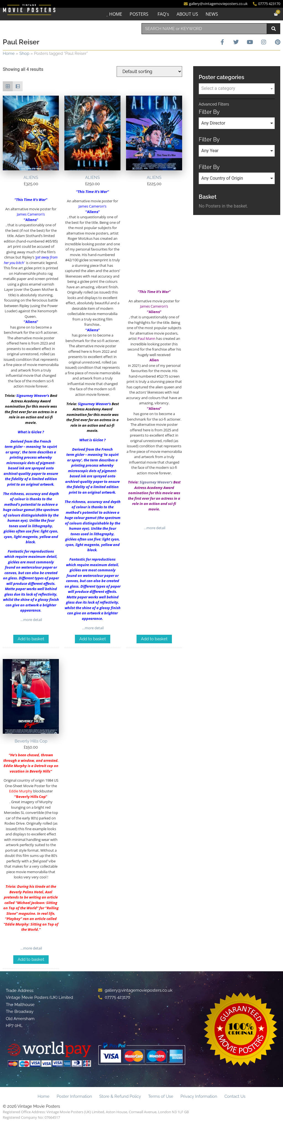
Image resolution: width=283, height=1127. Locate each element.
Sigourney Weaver (31, 395)
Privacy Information (198, 1096)
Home (9, 53)
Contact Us (234, 1096)
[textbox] (236, 88)
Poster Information (74, 1096)
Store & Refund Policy (120, 1096)
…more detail (31, 619)
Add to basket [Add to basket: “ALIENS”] (31, 638)
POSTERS (139, 14)
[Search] (273, 28)
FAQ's (163, 14)
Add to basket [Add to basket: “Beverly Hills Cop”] (31, 959)
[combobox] (204, 28)
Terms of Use (160, 1096)
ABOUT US (187, 14)
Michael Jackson (30, 902)
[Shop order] (149, 71)
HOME (115, 14)
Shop (24, 53)
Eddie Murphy (16, 924)
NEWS (212, 14)
